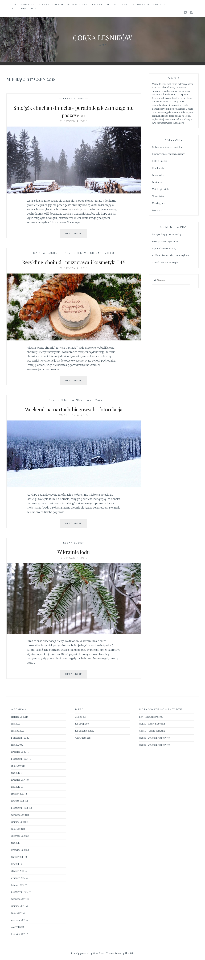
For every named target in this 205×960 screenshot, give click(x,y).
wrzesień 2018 (18, 815)
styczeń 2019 (17, 794)
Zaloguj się (80, 717)
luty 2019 (15, 787)
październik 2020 (20, 737)
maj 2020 (16, 745)
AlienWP (129, 953)
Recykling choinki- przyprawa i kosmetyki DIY (74, 262)
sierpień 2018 (18, 822)
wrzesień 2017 (18, 899)
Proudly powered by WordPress (87, 953)
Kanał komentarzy (84, 730)
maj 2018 (15, 843)
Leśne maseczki (156, 723)
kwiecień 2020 (18, 752)
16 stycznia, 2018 (74, 557)
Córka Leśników (102, 37)
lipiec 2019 (16, 766)
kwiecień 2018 (18, 850)
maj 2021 (15, 723)
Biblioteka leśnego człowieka (167, 147)
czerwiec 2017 (18, 920)
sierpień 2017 (17, 906)
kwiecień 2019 (18, 780)
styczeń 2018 (17, 871)
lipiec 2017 (16, 913)
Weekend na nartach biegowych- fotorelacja (73, 409)
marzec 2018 (17, 857)
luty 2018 (15, 864)
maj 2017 (15, 927)
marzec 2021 (17, 730)
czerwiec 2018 (18, 836)
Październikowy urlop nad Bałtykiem (170, 255)
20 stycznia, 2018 (73, 415)
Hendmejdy (158, 168)
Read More (76, 235)
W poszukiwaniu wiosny (164, 248)
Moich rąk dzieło (24, 8)
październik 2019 (19, 759)
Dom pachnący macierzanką (166, 234)
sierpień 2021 (18, 717)
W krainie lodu (74, 551)
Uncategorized (159, 203)
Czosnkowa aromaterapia (165, 262)
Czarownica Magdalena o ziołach (37, 4)
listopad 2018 (18, 801)
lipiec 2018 (16, 829)
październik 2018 (20, 808)
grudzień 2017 (18, 878)
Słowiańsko (140, 4)
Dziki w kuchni (77, 4)
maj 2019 (15, 773)
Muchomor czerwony (159, 737)
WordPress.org (83, 737)
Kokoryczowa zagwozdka (165, 241)
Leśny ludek (101, 4)
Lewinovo (160, 4)
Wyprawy (121, 4)
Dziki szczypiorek (154, 717)
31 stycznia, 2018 (74, 121)
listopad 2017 (17, 885)
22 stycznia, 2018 (74, 268)
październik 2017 (19, 892)
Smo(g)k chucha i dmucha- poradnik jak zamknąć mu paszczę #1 (73, 111)
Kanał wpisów (82, 723)
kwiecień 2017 (18, 934)
